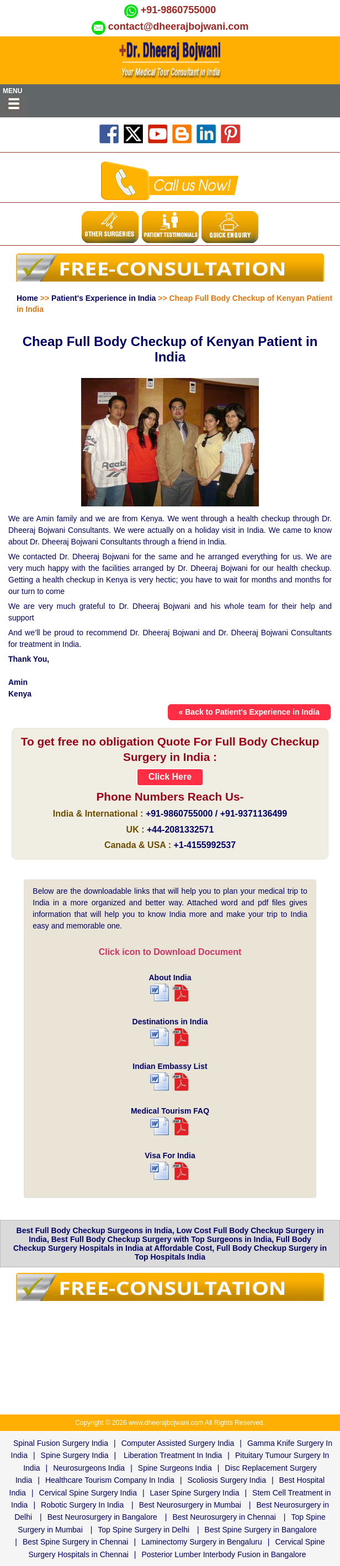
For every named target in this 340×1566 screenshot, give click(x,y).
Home (27, 298)
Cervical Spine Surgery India (88, 1492)
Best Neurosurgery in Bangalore (102, 1517)
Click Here (170, 776)
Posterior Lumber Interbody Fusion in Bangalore (223, 1554)
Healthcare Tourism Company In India (109, 1480)
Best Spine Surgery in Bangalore (261, 1529)
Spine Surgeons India (175, 1468)
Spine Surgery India (75, 1455)
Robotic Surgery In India (82, 1504)
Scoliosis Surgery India (227, 1480)
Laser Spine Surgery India (195, 1492)
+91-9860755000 (178, 9)
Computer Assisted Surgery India (178, 1443)
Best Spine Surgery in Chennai (75, 1541)
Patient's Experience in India (103, 298)
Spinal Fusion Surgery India (60, 1443)
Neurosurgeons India (89, 1468)
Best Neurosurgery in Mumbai (190, 1504)
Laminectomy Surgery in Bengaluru (201, 1541)
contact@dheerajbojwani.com (178, 26)
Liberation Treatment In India (173, 1455)
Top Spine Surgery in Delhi (143, 1529)
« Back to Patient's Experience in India (249, 712)
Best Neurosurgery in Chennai (224, 1517)
